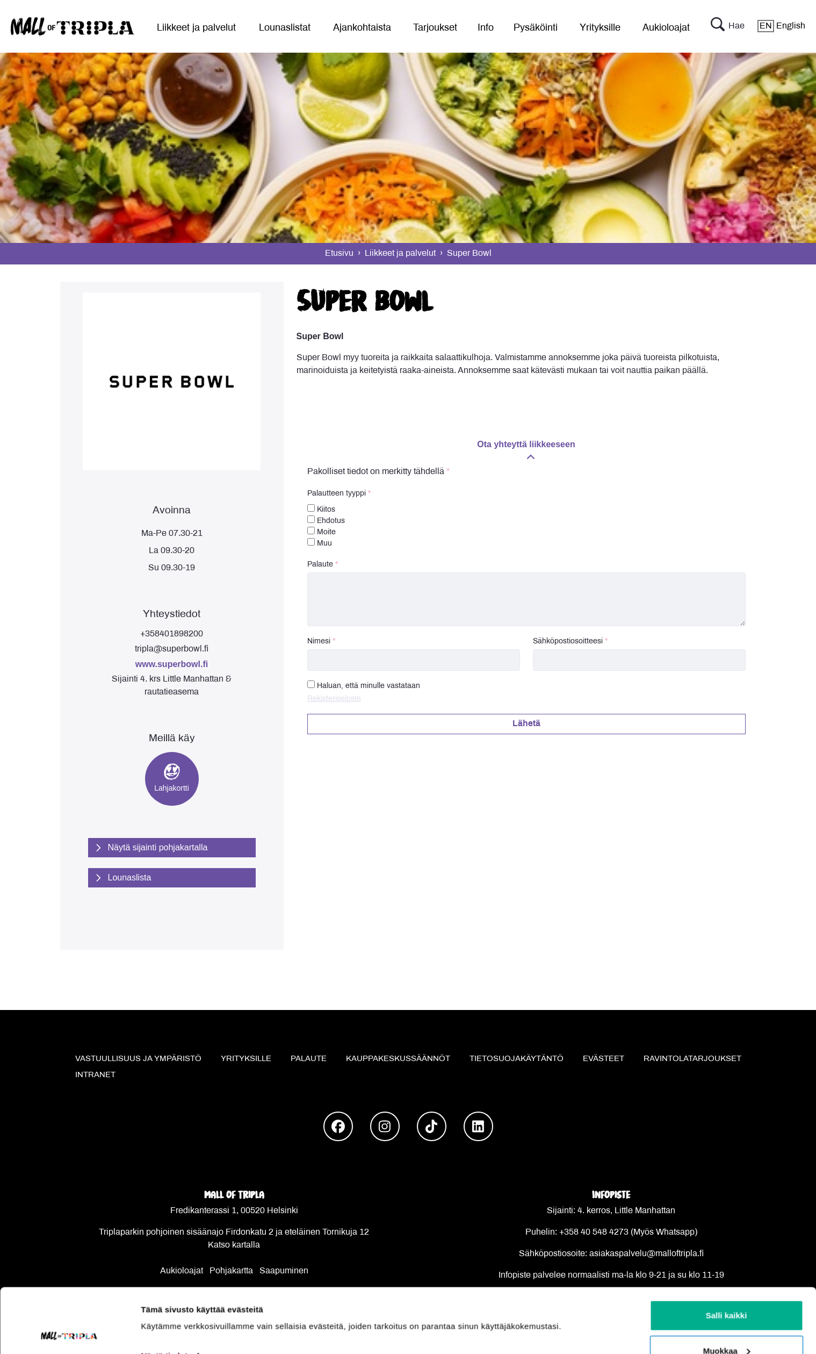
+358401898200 (171, 634)
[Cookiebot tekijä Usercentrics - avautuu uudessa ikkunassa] (70, 1333)
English (781, 26)
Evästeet (603, 1059)
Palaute (320, 564)
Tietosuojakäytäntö (517, 1059)
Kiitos (321, 508)
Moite (321, 531)
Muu (319, 542)
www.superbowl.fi (171, 664)
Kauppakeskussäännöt (398, 1059)
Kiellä (726, 1325)
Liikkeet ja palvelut (196, 28)
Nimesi (318, 641)
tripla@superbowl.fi (171, 649)
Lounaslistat (284, 28)
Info (486, 28)
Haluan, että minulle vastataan (368, 686)
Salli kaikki (726, 1254)
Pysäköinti (536, 28)
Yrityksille (600, 28)
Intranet (95, 1075)
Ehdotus (326, 520)
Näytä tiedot (164, 1295)
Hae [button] (728, 26)
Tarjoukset (435, 28)
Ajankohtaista (362, 28)
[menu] (191, 26)
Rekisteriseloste (334, 699)
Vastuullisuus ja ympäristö (138, 1059)
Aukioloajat (666, 28)
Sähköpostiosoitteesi (568, 641)
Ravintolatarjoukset (692, 1059)
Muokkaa (726, 1290)
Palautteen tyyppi (336, 493)
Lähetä (526, 724)
